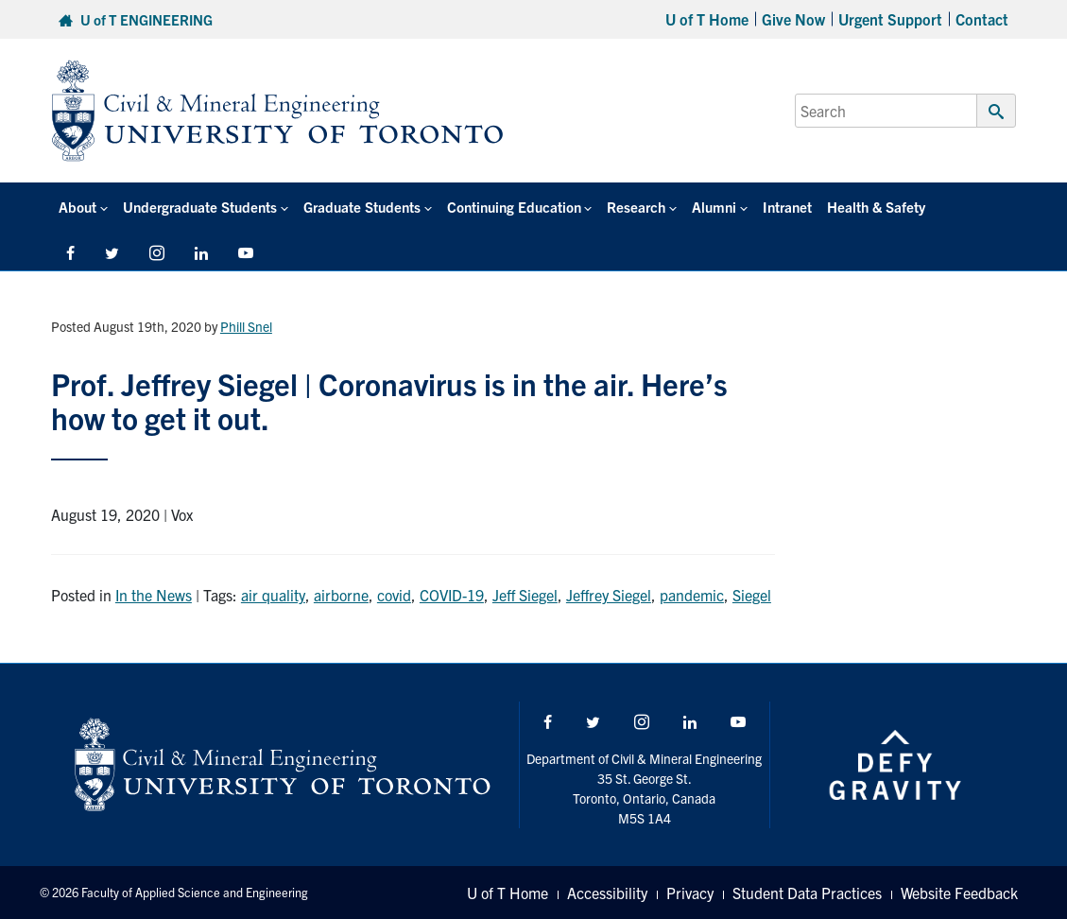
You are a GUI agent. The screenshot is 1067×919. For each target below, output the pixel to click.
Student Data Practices (807, 892)
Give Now (793, 18)
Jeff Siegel (525, 594)
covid (394, 594)
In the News (153, 594)
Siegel (751, 594)
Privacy (690, 892)
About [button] (77, 207)
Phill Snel (246, 326)
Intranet (787, 207)
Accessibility (607, 892)
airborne (341, 594)
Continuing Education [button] (514, 207)
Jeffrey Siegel (608, 594)
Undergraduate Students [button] (200, 207)
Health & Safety (876, 207)
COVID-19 (452, 594)
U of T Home (707, 18)
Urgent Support (890, 18)
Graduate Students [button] (362, 207)
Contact (981, 18)
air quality (273, 594)
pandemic (692, 594)
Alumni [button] (714, 207)
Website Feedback (959, 892)
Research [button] (636, 207)
